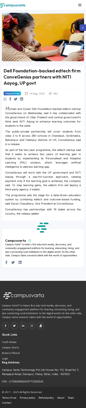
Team (71, 397)
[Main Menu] (80, 5)
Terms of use (9, 397)
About (60, 397)
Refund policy (46, 397)
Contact (6, 402)
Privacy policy (27, 397)
